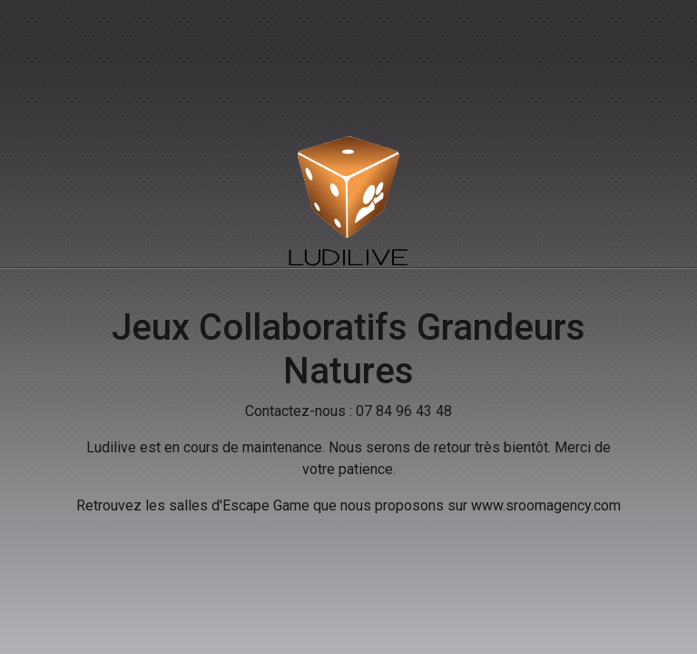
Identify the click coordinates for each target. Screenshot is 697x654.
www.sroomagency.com (546, 505)
